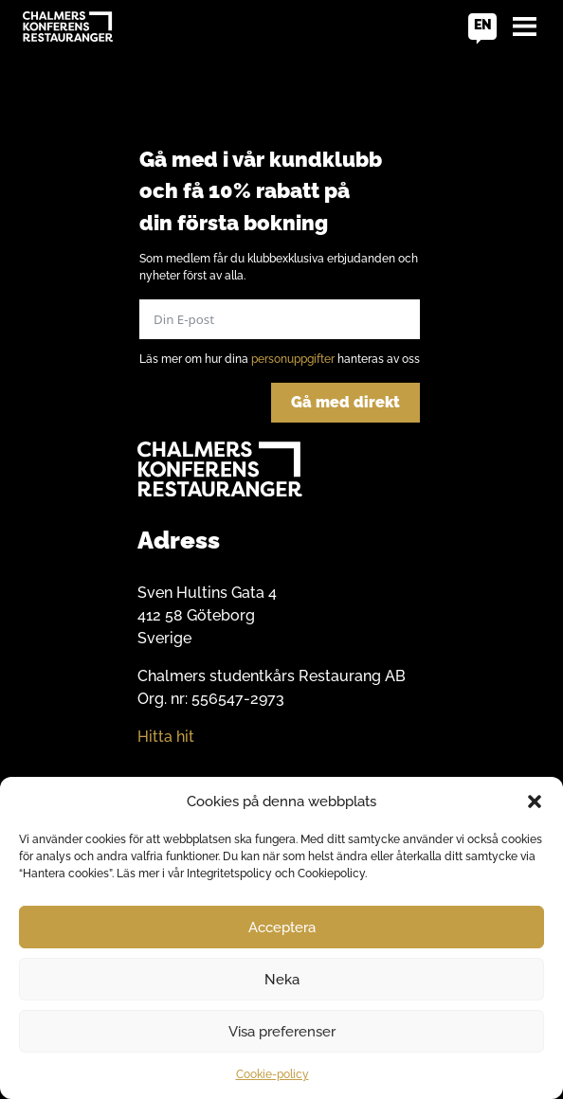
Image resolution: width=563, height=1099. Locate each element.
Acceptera (282, 927)
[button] (534, 801)
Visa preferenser (282, 1031)
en (483, 24)
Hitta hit (165, 737)
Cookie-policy (272, 1074)
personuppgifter (293, 359)
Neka (282, 979)
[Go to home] (68, 26)
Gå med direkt (345, 402)
